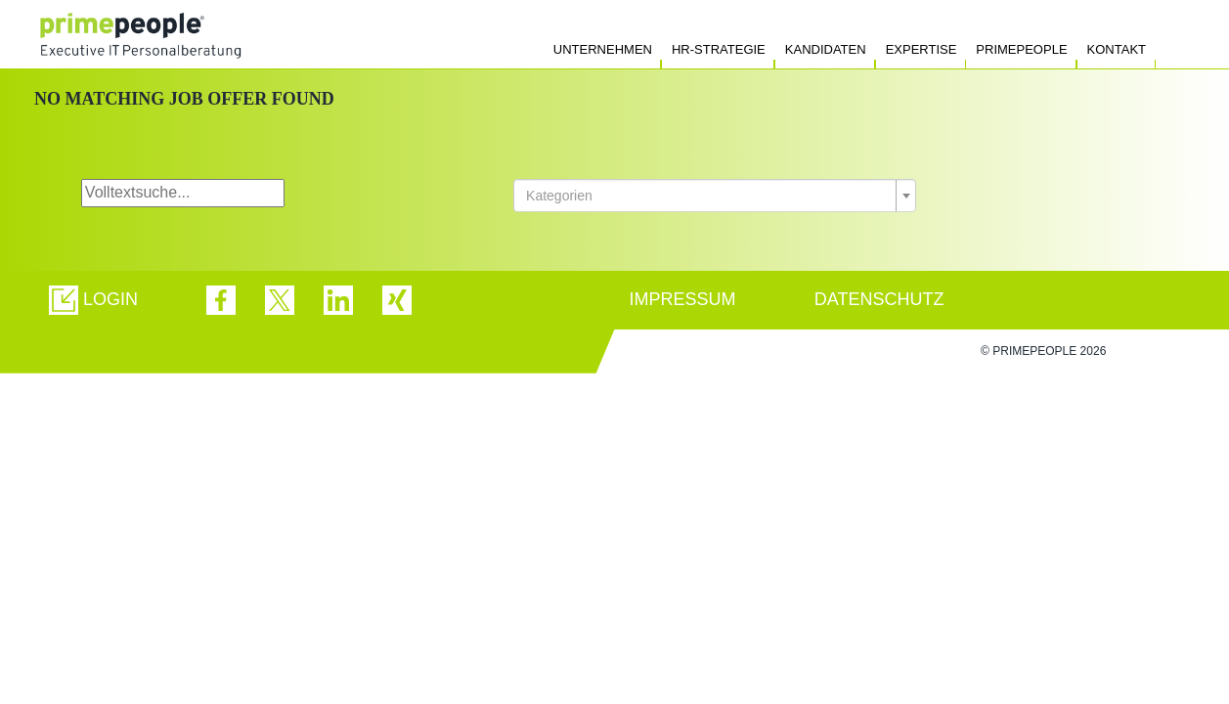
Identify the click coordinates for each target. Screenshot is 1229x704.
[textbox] (709, 195)
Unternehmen (602, 49)
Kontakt (1116, 49)
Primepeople (1021, 49)
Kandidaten (825, 49)
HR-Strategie (719, 49)
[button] (93, 300)
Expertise (921, 49)
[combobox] (714, 195)
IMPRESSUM (683, 299)
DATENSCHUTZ (879, 299)
